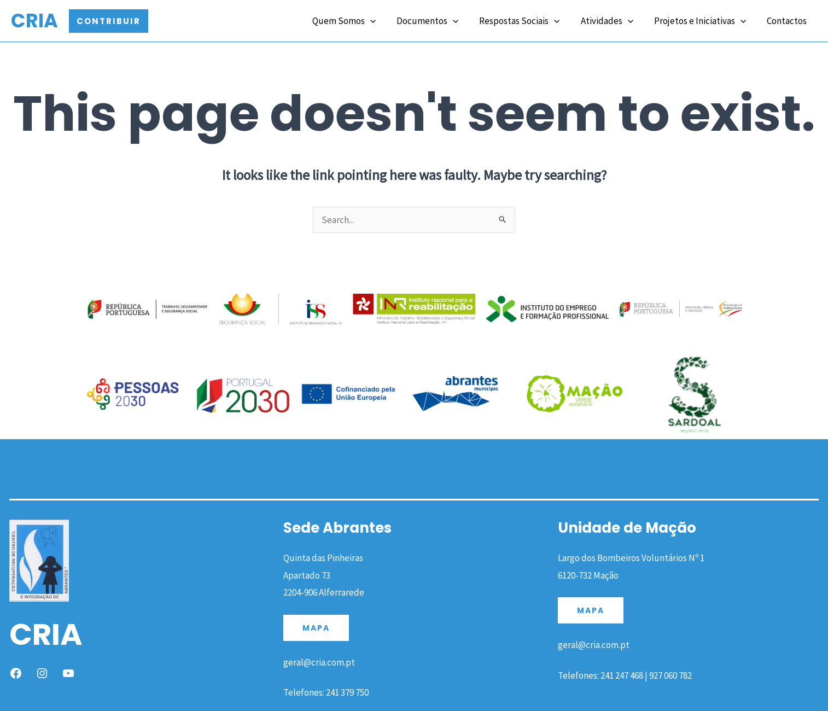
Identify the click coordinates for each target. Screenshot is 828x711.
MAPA (316, 627)
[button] (108, 21)
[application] (382, 20)
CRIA (34, 20)
